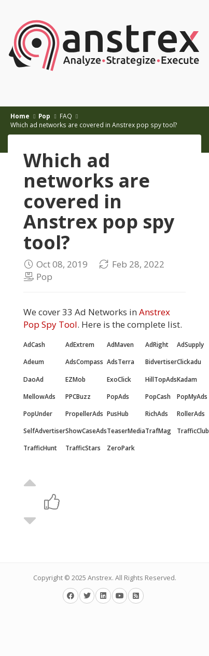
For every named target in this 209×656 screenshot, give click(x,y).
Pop (44, 116)
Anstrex (100, 577)
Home (20, 116)
